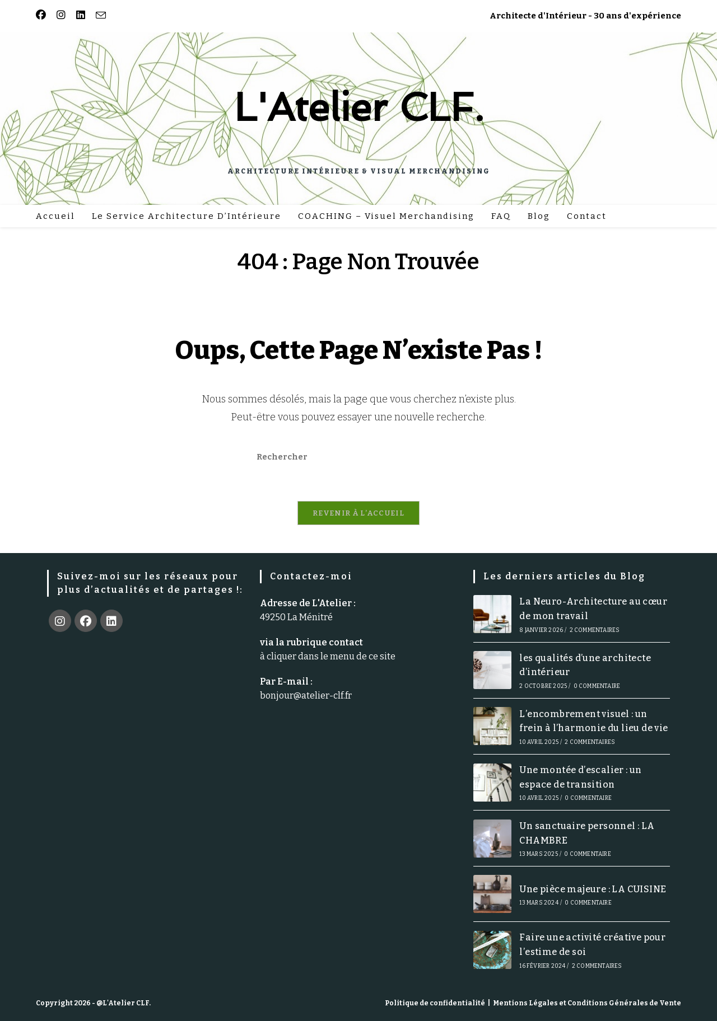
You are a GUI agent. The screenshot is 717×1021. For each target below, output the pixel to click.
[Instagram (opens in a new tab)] (59, 15)
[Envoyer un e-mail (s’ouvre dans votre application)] (99, 16)
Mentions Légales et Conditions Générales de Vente (587, 1003)
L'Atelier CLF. (358, 107)
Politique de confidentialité (435, 1003)
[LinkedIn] (111, 621)
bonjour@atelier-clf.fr (306, 696)
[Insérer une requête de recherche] (358, 457)
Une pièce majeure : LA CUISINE (592, 889)
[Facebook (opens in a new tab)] (42, 15)
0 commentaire (597, 686)
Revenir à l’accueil (358, 513)
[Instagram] (60, 621)
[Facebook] (86, 621)
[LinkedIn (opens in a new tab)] (79, 15)
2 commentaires (595, 630)
